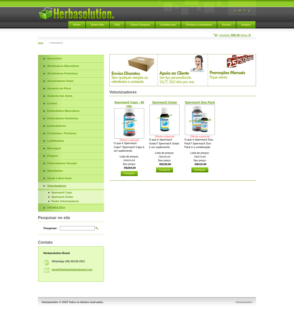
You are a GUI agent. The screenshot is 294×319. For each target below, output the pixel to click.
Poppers (52, 155)
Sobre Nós (97, 24)
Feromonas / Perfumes (61, 133)
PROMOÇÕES (56, 207)
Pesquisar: (50, 228)
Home (77, 24)
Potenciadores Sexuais (62, 163)
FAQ (117, 24)
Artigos (246, 24)
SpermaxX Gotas (164, 102)
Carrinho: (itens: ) (235, 35)
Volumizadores (56, 185)
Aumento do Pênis (59, 88)
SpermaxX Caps (61, 192)
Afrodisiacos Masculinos (63, 65)
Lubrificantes (55, 140)
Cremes (52, 103)
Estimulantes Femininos (62, 118)
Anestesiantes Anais (60, 80)
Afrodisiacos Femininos (62, 73)
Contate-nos (168, 24)
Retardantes (55, 170)
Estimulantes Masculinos (63, 110)
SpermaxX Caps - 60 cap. (129, 104)
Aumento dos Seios (59, 95)
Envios (226, 24)
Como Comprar (140, 24)
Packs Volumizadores (65, 201)
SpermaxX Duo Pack (200, 102)
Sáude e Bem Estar (59, 178)
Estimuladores (56, 125)
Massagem (54, 148)
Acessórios (54, 58)
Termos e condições (199, 24)
